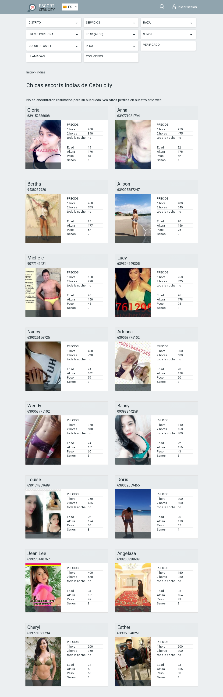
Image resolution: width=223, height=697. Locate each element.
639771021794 (128, 116)
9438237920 (36, 190)
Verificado (151, 44)
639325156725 (38, 337)
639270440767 (38, 559)
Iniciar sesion (185, 6)
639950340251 (128, 633)
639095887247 (128, 190)
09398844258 (127, 411)
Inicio (30, 72)
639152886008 (38, 116)
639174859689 (38, 485)
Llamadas (37, 56)
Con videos (94, 56)
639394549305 (128, 264)
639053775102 (128, 337)
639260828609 (128, 559)
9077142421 (36, 264)
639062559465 (128, 485)
